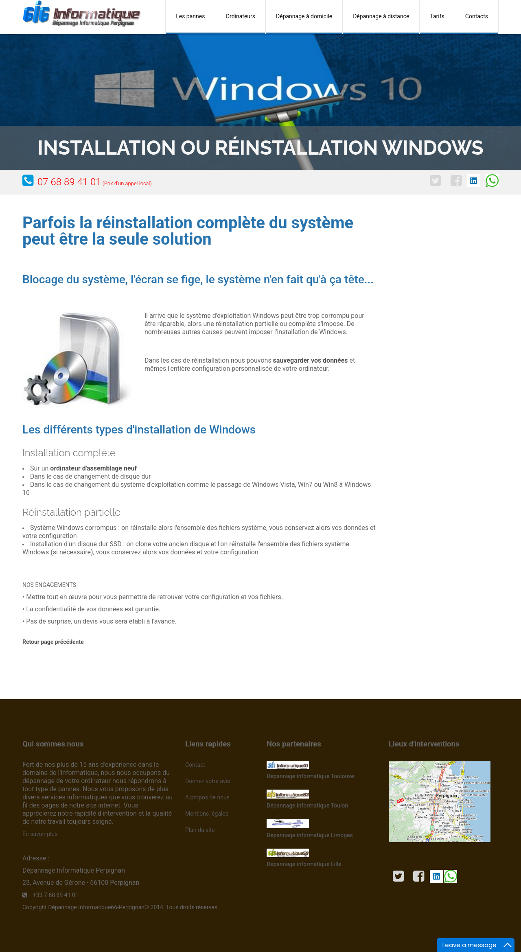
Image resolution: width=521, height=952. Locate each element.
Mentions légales (206, 813)
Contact (195, 765)
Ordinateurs (240, 16)
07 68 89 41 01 (94, 182)
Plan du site (200, 830)
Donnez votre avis (207, 781)
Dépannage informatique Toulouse (310, 776)
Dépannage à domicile (304, 16)
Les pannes (190, 16)
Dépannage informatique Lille (304, 864)
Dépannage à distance (381, 16)
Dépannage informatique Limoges (310, 835)
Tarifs (437, 16)
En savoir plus (39, 834)
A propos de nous (207, 797)
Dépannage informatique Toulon (307, 805)
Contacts (476, 16)
